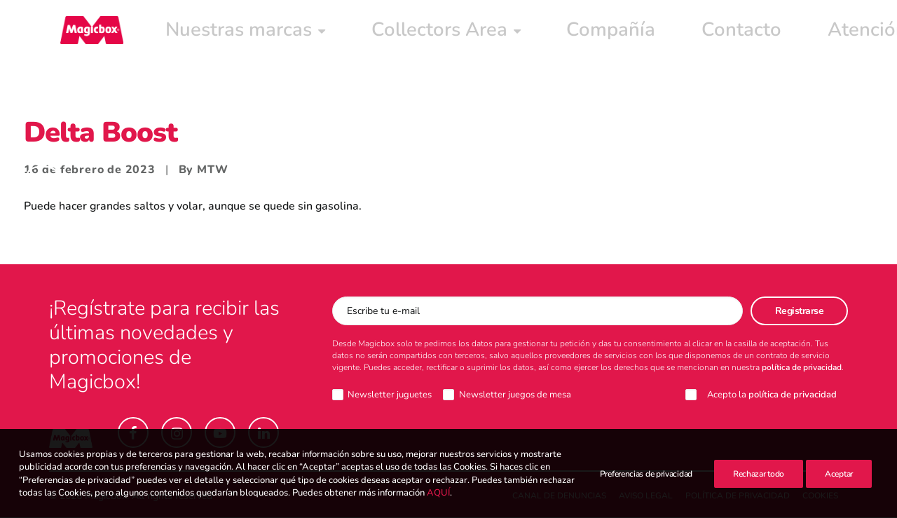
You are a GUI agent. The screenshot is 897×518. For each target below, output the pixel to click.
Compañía (427, 33)
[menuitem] (187, 33)
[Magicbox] (80, 33)
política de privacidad (802, 368)
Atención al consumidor (628, 33)
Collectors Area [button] (320, 33)
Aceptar (839, 473)
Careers (746, 33)
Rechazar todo (758, 473)
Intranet (815, 33)
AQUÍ (438, 492)
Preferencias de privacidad (646, 473)
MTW (212, 170)
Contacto (506, 33)
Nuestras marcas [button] (188, 33)
